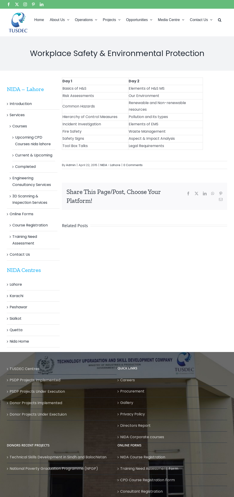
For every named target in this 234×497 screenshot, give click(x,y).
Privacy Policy (132, 414)
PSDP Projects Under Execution (37, 391)
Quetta (16, 330)
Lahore (16, 284)
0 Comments (133, 165)
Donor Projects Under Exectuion (38, 414)
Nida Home (19, 341)
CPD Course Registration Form (147, 480)
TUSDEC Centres (25, 368)
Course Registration (30, 225)
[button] (219, 19)
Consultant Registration (141, 491)
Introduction (21, 103)
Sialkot (15, 318)
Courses (19, 126)
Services (17, 115)
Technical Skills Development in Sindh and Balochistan (58, 457)
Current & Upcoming (33, 155)
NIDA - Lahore (110, 165)
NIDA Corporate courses (142, 437)
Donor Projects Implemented (36, 403)
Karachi (16, 295)
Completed (25, 166)
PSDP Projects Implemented (35, 380)
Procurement (132, 391)
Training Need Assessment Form (149, 468)
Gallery (126, 402)
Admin (71, 165)
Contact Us (20, 254)
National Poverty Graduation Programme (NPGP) (54, 468)
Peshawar (18, 307)
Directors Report (135, 425)
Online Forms (21, 214)
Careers (127, 380)
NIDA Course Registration (142, 457)
